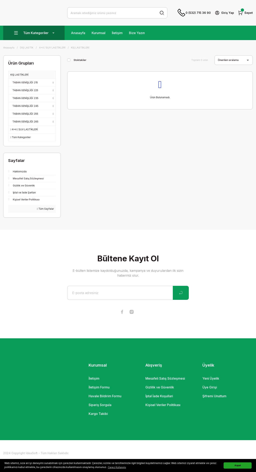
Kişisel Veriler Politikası (162, 405)
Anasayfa (78, 33)
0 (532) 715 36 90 (194, 13)
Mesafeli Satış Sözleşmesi (165, 378)
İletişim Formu (99, 387)
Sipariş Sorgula (100, 405)
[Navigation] (34, 33)
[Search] (117, 12)
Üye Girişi (209, 387)
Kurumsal (98, 33)
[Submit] (181, 293)
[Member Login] (224, 13)
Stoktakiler (80, 60)
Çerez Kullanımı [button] (117, 467)
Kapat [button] (238, 465)
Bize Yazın (137, 33)
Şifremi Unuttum (214, 396)
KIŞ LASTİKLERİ (80, 47)
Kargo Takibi (98, 414)
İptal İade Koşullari (159, 396)
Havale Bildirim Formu (105, 396)
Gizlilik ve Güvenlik (159, 387)
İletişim (117, 33)
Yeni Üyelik (210, 378)
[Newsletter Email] (128, 293)
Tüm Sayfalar (45, 208)
